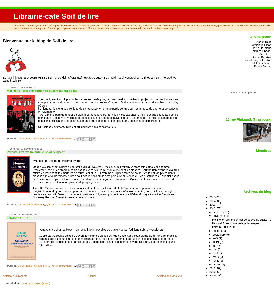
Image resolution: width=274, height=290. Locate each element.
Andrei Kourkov (261, 57)
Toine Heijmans (261, 48)
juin (215, 245)
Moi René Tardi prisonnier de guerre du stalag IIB (42, 90)
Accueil (92, 275)
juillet (216, 242)
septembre (219, 234)
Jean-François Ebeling (257, 60)
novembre (219, 215)
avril (215, 253)
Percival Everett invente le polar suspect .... (38, 152)
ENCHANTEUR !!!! (20, 218)
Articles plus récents (15, 275)
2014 (212, 201)
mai (215, 249)
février (217, 260)
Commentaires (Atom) (36, 283)
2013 (212, 204)
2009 (212, 275)
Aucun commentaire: (62, 139)
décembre (219, 212)
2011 (212, 268)
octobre (218, 230)
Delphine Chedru (261, 51)
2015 (212, 197)
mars (216, 257)
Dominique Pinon (260, 44)
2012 (212, 208)
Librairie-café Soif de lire (56, 16)
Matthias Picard (261, 63)
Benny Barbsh (262, 66)
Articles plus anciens (169, 275)
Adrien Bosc (263, 41)
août (216, 238)
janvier (217, 264)
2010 (212, 271)
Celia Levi (265, 54)
